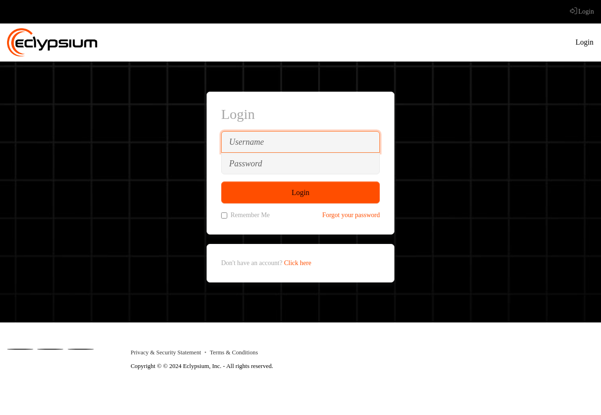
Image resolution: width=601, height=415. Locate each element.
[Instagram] (81, 349)
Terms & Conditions (234, 352)
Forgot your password (351, 215)
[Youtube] (50, 349)
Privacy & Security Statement (166, 352)
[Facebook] (20, 349)
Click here (297, 262)
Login (582, 11)
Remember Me (245, 215)
